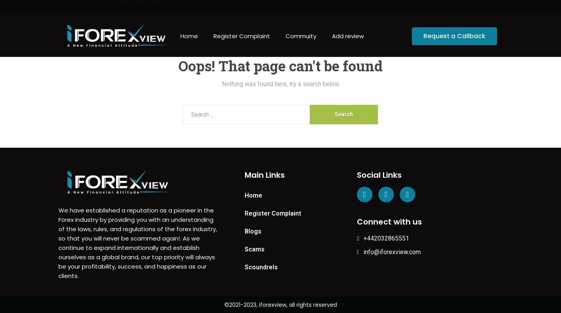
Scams (255, 249)
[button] (454, 36)
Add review (348, 36)
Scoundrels (261, 267)
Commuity (301, 36)
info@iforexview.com (389, 252)
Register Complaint (241, 36)
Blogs (253, 231)
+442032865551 (383, 238)
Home (189, 36)
